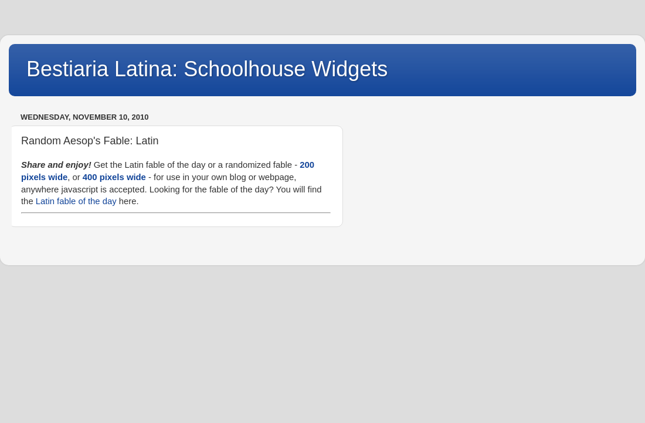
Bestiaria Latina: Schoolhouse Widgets (207, 69)
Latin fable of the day (76, 201)
